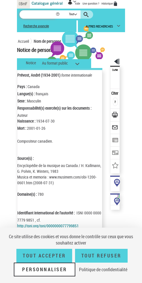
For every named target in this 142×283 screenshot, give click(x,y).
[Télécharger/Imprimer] (115, 115)
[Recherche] (37, 14)
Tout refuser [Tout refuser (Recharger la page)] (101, 256)
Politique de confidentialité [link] (103, 269)
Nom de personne (47, 41)
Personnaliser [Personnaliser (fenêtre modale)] (44, 269)
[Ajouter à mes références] (115, 166)
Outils (115, 70)
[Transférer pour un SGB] (115, 153)
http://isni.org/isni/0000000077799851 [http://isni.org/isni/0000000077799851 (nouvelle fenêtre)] (48, 225)
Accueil (23, 41)
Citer (115, 93)
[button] (58, 14)
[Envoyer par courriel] (115, 128)
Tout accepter (44, 256)
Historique (107, 3)
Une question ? (90, 3)
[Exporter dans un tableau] (115, 141)
